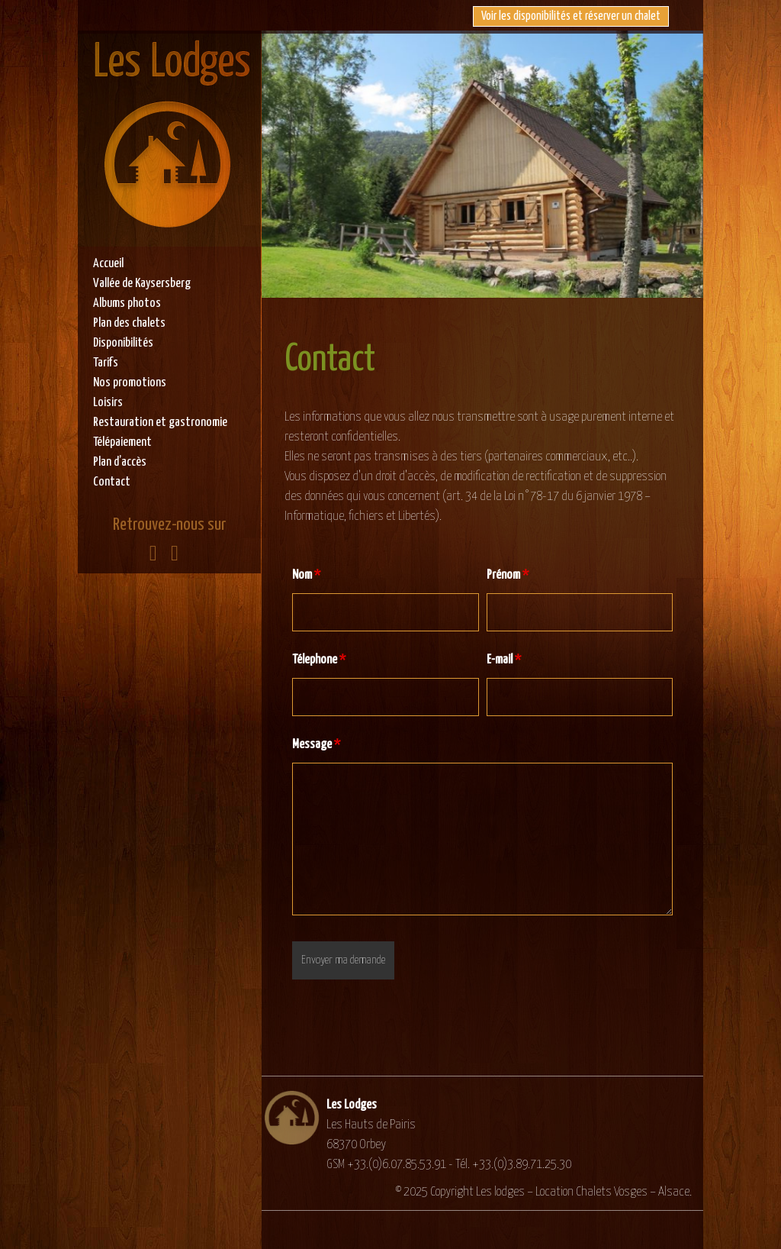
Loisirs (108, 402)
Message (316, 744)
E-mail (504, 660)
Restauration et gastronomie (160, 422)
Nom (306, 575)
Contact (111, 482)
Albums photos (127, 303)
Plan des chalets (129, 323)
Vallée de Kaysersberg (142, 283)
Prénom (508, 575)
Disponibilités (123, 343)
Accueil (108, 263)
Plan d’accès (119, 462)
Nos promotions (129, 382)
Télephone (319, 660)
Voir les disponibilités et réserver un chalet (570, 16)
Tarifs (105, 363)
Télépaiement (122, 442)
